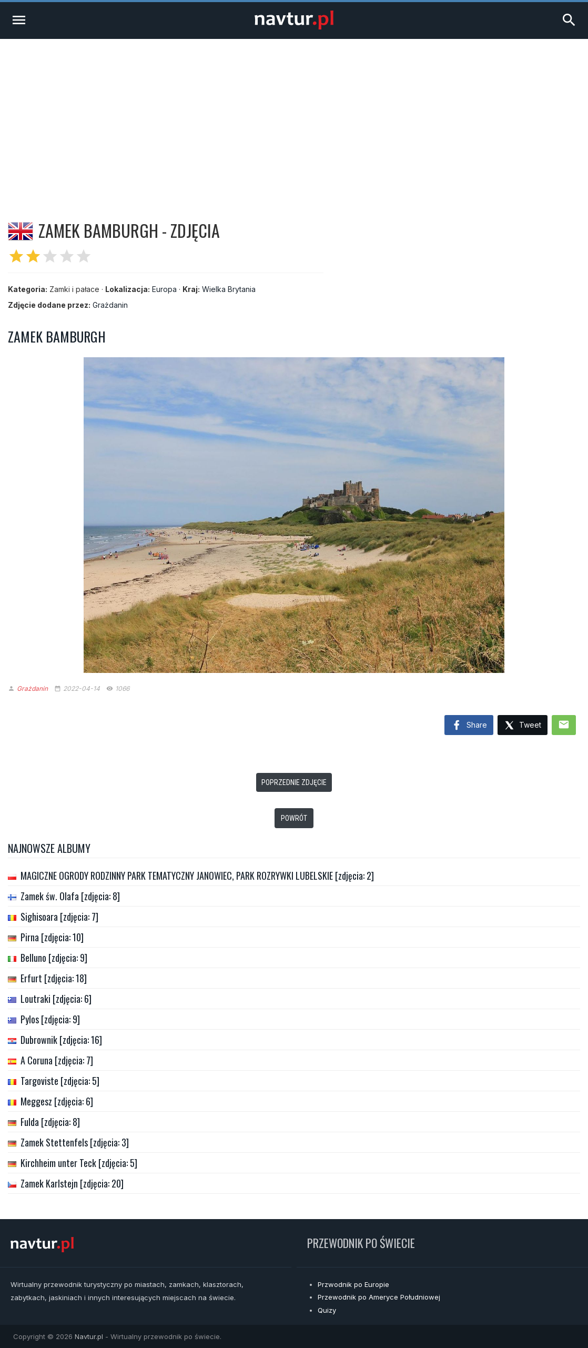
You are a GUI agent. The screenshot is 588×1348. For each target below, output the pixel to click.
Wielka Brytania (229, 289)
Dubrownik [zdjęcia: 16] (61, 1040)
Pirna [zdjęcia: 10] (52, 937)
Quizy (327, 1310)
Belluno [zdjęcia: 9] (54, 957)
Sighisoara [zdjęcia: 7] (59, 916)
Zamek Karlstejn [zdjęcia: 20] (72, 1183)
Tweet (522, 725)
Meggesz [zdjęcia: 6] (57, 1101)
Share (469, 725)
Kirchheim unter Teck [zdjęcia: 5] (79, 1163)
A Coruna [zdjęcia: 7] (57, 1060)
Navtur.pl (89, 1336)
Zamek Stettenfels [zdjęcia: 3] (75, 1142)
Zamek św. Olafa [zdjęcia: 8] (70, 896)
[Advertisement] (294, 118)
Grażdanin (110, 304)
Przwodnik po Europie (353, 1284)
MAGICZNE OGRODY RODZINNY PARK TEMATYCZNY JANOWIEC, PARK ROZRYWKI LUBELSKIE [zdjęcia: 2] (197, 875)
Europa (164, 289)
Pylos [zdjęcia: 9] (50, 1019)
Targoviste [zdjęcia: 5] (60, 1081)
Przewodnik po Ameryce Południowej (379, 1297)
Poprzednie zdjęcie (294, 782)
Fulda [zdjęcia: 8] (50, 1122)
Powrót (294, 818)
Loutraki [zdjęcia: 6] (56, 998)
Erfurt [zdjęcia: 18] (54, 978)
